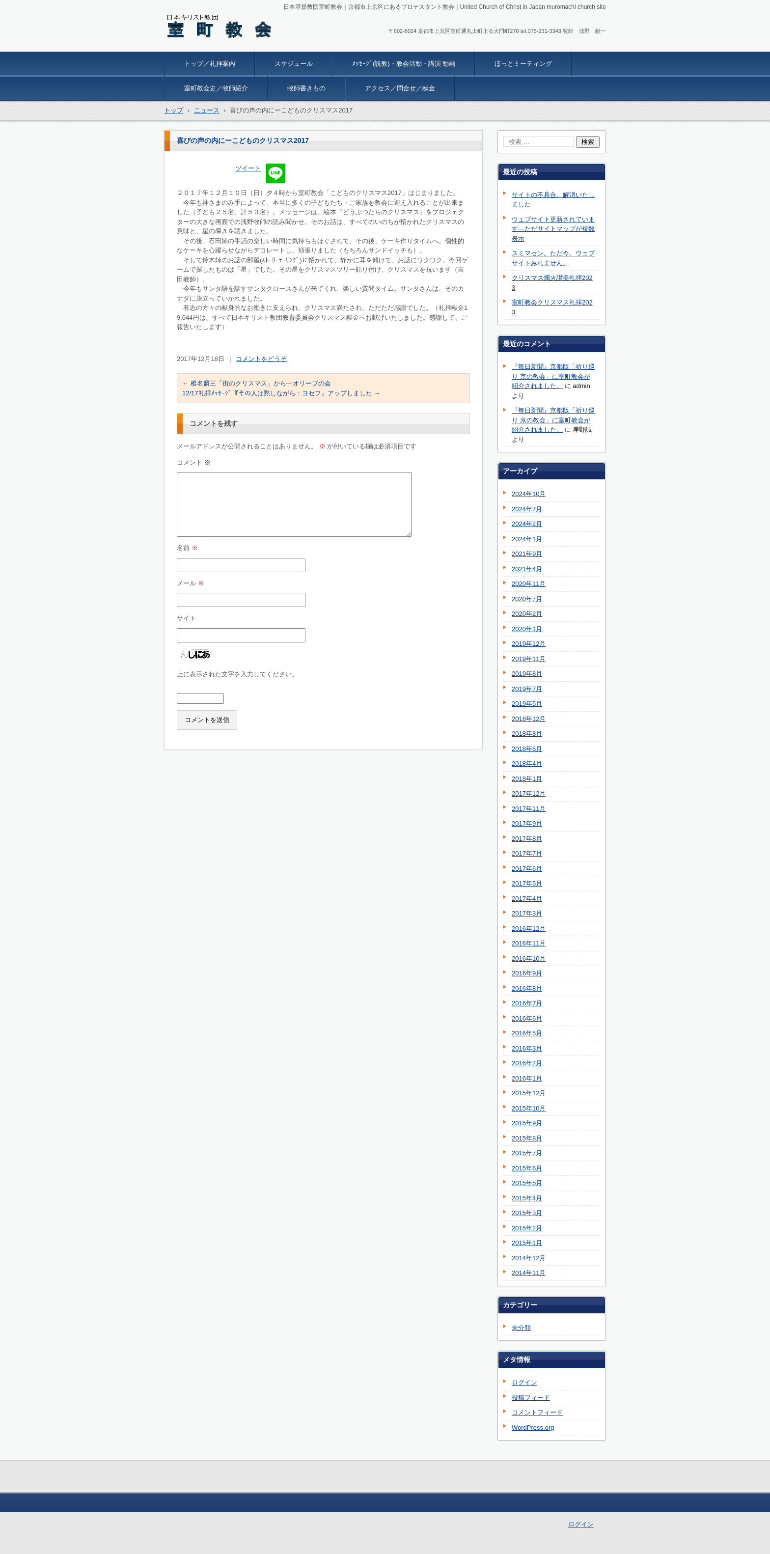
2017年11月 (529, 808)
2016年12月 (529, 928)
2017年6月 (527, 868)
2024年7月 (527, 509)
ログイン (524, 1382)
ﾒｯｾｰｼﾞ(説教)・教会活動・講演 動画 (403, 63)
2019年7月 (527, 689)
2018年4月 (527, 763)
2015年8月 (527, 1138)
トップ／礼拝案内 (209, 63)
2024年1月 (527, 539)
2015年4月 (527, 1198)
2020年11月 (529, 583)
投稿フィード (531, 1397)
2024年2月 (527, 523)
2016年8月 (527, 988)
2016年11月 (529, 943)
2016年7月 (527, 1003)
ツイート (248, 168)
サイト (186, 618)
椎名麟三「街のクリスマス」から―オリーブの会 (256, 383)
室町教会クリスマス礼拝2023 (552, 307)
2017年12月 (529, 793)
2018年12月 (529, 718)
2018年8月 (527, 733)
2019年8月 (527, 673)
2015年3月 (527, 1213)
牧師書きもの (306, 88)
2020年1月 (527, 629)
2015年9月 (527, 1123)
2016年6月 (527, 1018)
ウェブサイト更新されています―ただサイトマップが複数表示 (553, 229)
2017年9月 (527, 823)
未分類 (521, 1328)
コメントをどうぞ (261, 358)
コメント (194, 462)
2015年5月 (527, 1183)
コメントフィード (537, 1412)
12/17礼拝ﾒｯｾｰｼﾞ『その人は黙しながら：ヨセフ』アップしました (281, 393)
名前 (187, 548)
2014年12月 (529, 1258)
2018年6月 (527, 748)
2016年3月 (527, 1048)
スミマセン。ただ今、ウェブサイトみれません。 (553, 258)
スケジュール (294, 63)
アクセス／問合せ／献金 (400, 88)
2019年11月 (529, 659)
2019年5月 (527, 703)
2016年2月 (527, 1063)
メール (190, 583)
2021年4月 (527, 569)
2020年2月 (527, 613)
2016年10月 (529, 958)
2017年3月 (527, 913)
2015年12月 (529, 1093)
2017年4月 (527, 898)
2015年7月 (527, 1153)
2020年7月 (527, 599)
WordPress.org (533, 1427)
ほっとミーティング (523, 63)
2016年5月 (527, 1033)
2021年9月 (527, 553)
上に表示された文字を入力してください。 (237, 674)
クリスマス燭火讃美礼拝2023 (552, 282)
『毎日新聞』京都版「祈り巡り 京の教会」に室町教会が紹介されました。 (553, 376)
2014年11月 (529, 1272)
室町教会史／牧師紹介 (216, 88)
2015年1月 (527, 1243)
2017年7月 (527, 853)
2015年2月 (527, 1228)
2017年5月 (527, 883)
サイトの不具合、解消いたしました (553, 199)
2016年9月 (527, 973)
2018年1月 (527, 778)
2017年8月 (527, 838)
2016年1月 (527, 1078)
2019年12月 (529, 643)
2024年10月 (529, 494)
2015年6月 (527, 1168)
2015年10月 (529, 1108)
